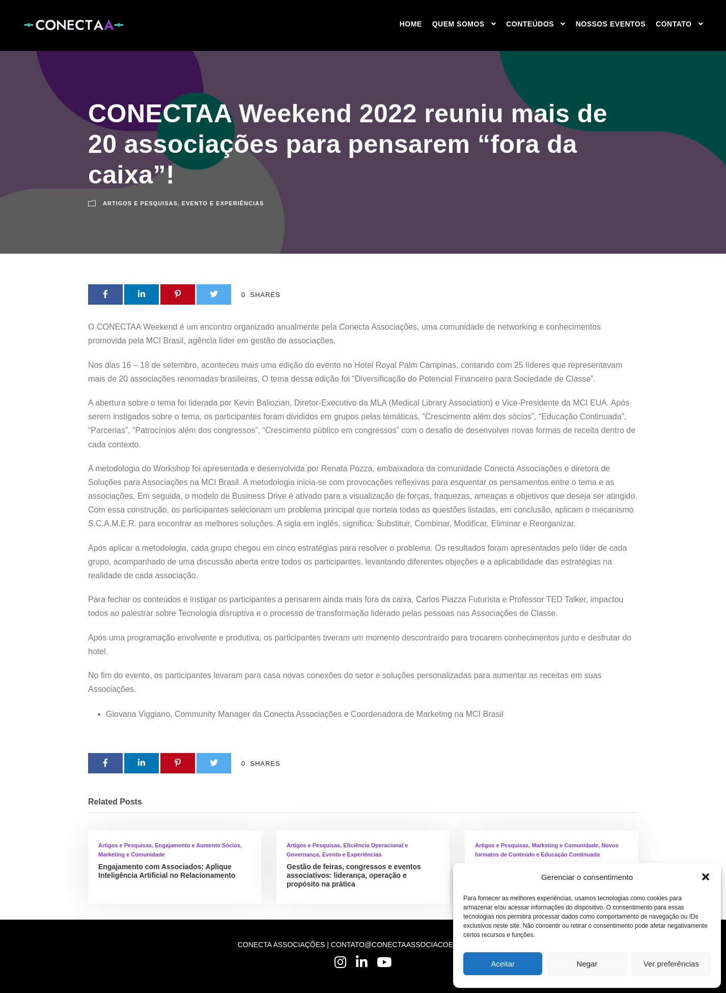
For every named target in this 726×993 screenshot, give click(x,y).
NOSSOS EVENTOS (611, 24)
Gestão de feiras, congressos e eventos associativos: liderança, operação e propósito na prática (354, 875)
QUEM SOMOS (458, 24)
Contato (673, 24)
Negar (587, 963)
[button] (706, 877)
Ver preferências (671, 963)
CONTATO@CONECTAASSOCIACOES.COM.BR (410, 945)
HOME (411, 24)
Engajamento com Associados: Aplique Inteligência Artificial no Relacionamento (166, 871)
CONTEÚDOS (530, 24)
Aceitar (503, 963)
